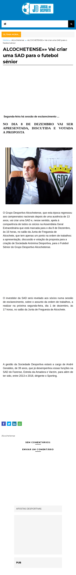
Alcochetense (17, 40)
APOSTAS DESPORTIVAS (28, 508)
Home (6, 40)
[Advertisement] (38, 95)
